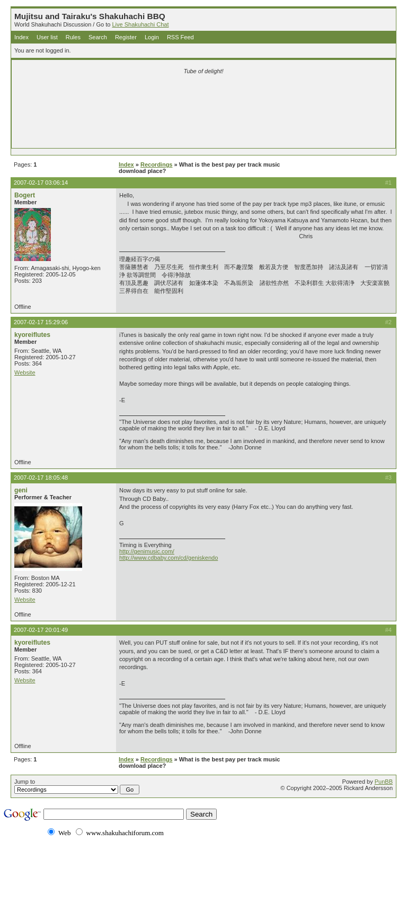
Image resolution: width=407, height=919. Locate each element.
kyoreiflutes (32, 335)
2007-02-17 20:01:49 (41, 630)
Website (25, 372)
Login (152, 37)
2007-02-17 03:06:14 (41, 182)
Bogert (24, 195)
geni (21, 490)
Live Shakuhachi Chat (140, 24)
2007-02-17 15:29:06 (41, 322)
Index (21, 37)
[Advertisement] (203, 96)
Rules (73, 37)
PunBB (384, 781)
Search (98, 37)
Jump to (76, 786)
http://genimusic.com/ (146, 551)
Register (126, 37)
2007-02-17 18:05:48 (41, 477)
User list (47, 37)
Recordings (156, 164)
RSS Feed (180, 37)
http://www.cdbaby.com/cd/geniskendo (168, 557)
